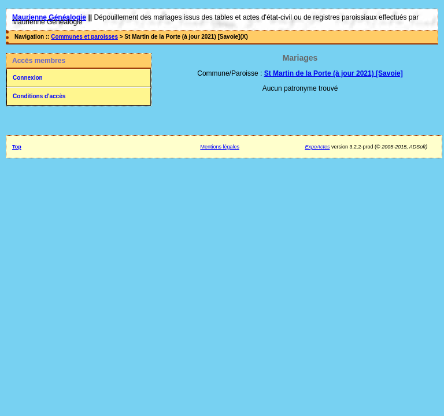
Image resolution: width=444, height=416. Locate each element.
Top (16, 147)
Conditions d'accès (39, 96)
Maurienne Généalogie (49, 17)
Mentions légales (219, 147)
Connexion (28, 78)
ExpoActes (317, 147)
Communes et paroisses (84, 37)
